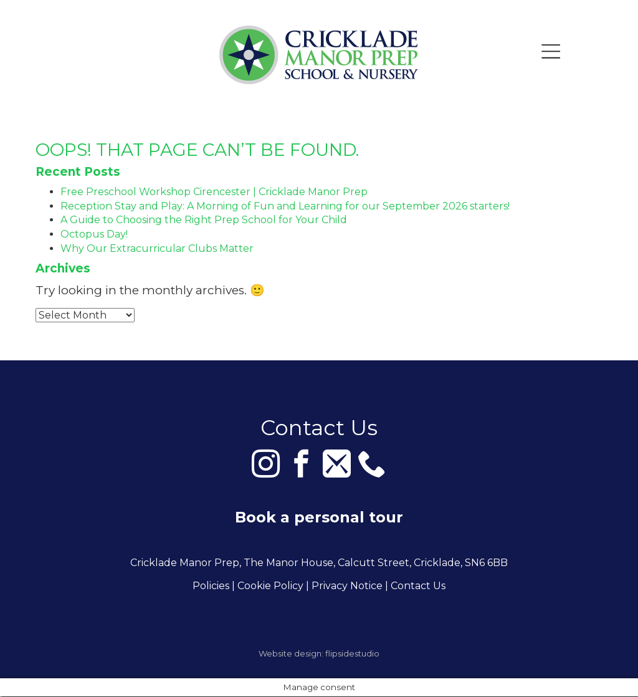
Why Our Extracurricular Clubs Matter (157, 248)
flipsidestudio (352, 654)
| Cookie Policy (267, 586)
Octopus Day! (94, 234)
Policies (211, 586)
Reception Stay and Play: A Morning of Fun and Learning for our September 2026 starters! (285, 206)
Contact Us (418, 586)
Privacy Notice (347, 586)
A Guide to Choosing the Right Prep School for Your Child (203, 220)
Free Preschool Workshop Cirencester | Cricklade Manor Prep (214, 192)
